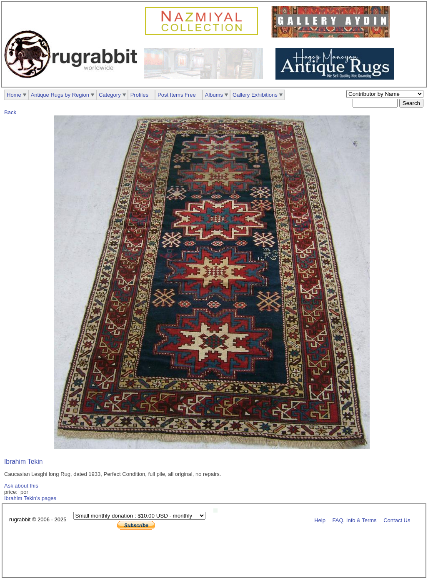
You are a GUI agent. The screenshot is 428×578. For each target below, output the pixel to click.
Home (14, 95)
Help (319, 520)
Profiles (139, 95)
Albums (214, 95)
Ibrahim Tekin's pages (30, 498)
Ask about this (21, 486)
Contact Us (396, 520)
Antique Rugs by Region (60, 95)
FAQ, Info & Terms (355, 520)
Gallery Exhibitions (255, 95)
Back (10, 112)
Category (110, 95)
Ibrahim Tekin (23, 461)
